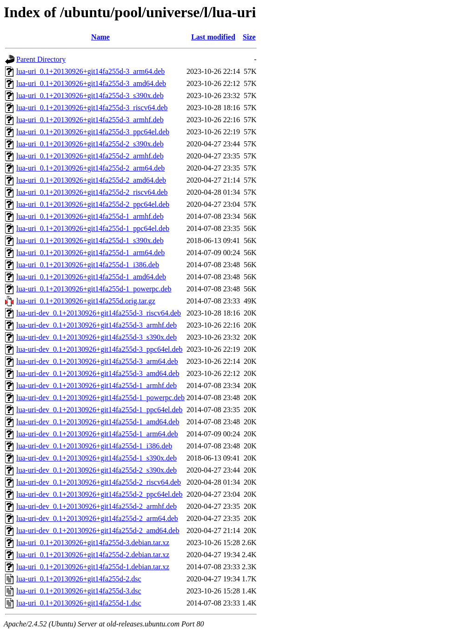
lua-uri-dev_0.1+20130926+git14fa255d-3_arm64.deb (97, 361)
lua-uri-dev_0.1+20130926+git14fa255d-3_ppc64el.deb (99, 349)
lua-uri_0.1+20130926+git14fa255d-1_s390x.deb (90, 240)
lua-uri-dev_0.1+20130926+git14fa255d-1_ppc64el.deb (99, 410)
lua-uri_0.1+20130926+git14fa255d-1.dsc (78, 603)
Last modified (213, 37)
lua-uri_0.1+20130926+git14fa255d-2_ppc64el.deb (92, 204)
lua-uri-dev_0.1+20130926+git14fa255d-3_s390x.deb (96, 337)
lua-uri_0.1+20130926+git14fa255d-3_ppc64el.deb (92, 132)
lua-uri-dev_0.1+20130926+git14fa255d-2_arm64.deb (97, 518)
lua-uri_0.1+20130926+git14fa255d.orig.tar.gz (85, 301)
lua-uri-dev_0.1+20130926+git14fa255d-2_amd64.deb (97, 530)
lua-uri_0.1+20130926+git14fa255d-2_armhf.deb (90, 156)
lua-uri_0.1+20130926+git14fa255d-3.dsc (78, 591)
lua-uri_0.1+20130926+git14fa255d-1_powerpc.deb (94, 289)
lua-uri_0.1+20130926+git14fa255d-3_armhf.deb (90, 120)
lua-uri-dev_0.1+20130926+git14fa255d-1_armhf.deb (96, 385)
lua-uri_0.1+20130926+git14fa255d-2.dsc (78, 579)
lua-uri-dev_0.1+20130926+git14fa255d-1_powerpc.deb (100, 398)
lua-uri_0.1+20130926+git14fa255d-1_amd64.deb (91, 277)
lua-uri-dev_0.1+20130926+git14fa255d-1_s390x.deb (96, 458)
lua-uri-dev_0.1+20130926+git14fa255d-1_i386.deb (94, 446)
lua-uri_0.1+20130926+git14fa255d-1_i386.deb (87, 265)
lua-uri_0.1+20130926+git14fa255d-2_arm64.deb (90, 168)
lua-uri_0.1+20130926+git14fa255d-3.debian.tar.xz (92, 542)
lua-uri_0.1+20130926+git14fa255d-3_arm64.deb (90, 71)
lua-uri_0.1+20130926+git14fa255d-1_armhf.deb (90, 216)
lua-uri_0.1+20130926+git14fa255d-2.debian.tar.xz (92, 555)
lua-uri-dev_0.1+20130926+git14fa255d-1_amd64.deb (97, 422)
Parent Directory (41, 59)
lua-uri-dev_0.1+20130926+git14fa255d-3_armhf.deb (96, 325)
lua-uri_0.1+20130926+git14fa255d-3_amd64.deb (91, 83)
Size (249, 37)
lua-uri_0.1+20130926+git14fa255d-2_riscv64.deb (92, 192)
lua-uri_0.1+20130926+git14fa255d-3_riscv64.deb (92, 108)
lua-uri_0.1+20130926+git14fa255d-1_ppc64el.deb (92, 228)
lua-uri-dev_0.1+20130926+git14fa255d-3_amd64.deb (97, 373)
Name (100, 37)
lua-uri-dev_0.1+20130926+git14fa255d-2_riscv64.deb (98, 482)
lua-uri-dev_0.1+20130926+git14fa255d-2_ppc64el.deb (99, 494)
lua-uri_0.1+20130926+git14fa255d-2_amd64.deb (91, 180)
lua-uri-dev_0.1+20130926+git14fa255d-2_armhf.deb (96, 506)
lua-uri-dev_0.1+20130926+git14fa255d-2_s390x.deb (96, 470)
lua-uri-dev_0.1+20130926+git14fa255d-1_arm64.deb (97, 434)
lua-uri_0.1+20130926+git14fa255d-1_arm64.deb (90, 253)
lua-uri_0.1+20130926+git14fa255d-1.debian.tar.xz (92, 567)
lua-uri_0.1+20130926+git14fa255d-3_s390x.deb (90, 95)
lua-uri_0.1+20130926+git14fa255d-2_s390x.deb (90, 144)
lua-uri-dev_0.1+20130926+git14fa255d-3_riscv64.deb (98, 313)
